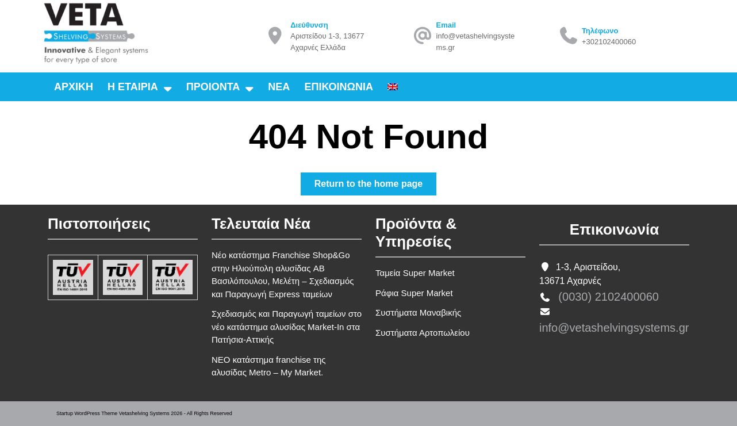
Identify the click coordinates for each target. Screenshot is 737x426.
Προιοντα (213, 87)
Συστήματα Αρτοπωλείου (422, 332)
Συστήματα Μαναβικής (418, 312)
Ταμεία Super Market (415, 273)
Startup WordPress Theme (86, 413)
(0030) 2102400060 (608, 296)
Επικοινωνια (338, 87)
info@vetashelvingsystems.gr (614, 327)
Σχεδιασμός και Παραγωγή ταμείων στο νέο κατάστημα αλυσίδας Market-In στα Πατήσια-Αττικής (287, 326)
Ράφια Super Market (414, 293)
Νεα (279, 87)
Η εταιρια (133, 87)
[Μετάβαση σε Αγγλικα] (392, 87)
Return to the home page (375, 185)
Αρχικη (73, 87)
